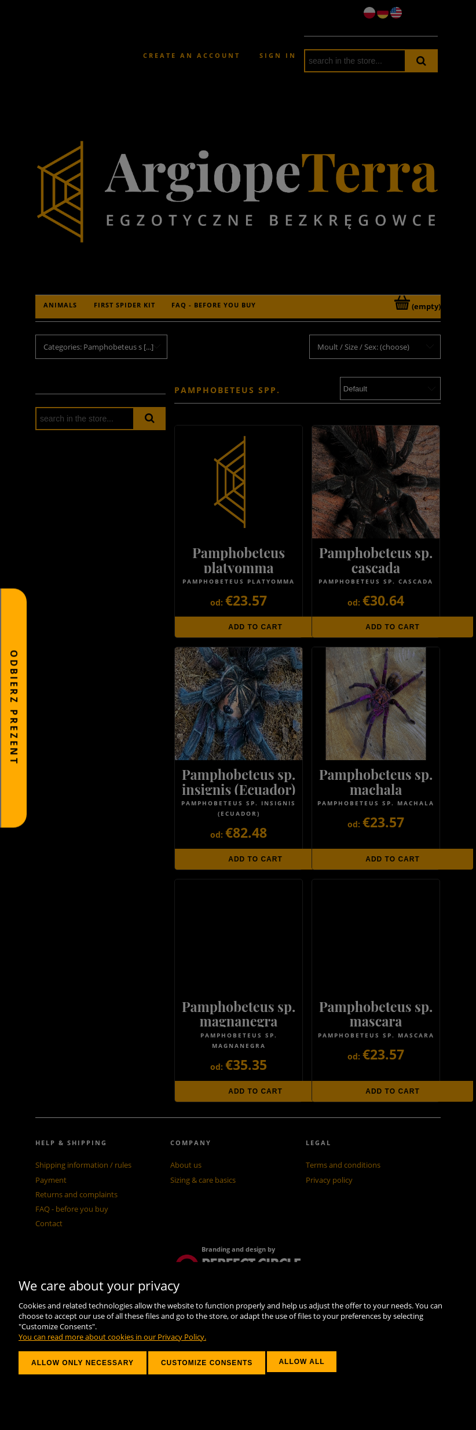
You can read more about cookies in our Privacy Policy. (112, 1337)
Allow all (301, 1362)
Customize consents (206, 1363)
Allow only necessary (82, 1363)
